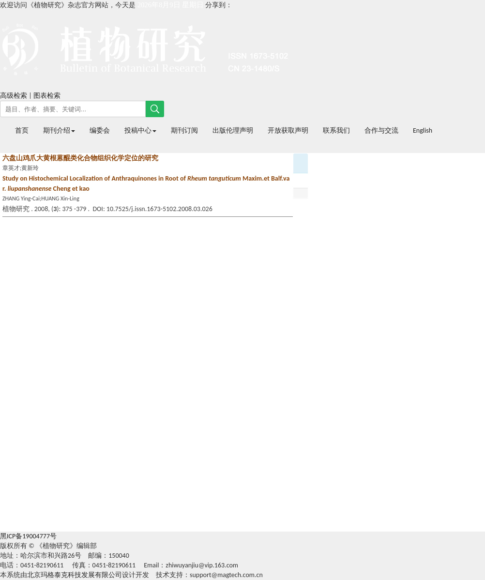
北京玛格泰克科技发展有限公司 (74, 575)
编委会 (100, 130)
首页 (22, 130)
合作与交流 (381, 130)
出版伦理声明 (232, 130)
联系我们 (336, 130)
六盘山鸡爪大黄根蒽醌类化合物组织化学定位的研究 (80, 158)
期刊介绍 (59, 130)
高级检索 (13, 96)
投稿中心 (140, 130)
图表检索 (47, 96)
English (422, 130)
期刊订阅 (184, 130)
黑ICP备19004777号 (28, 536)
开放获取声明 (288, 130)
